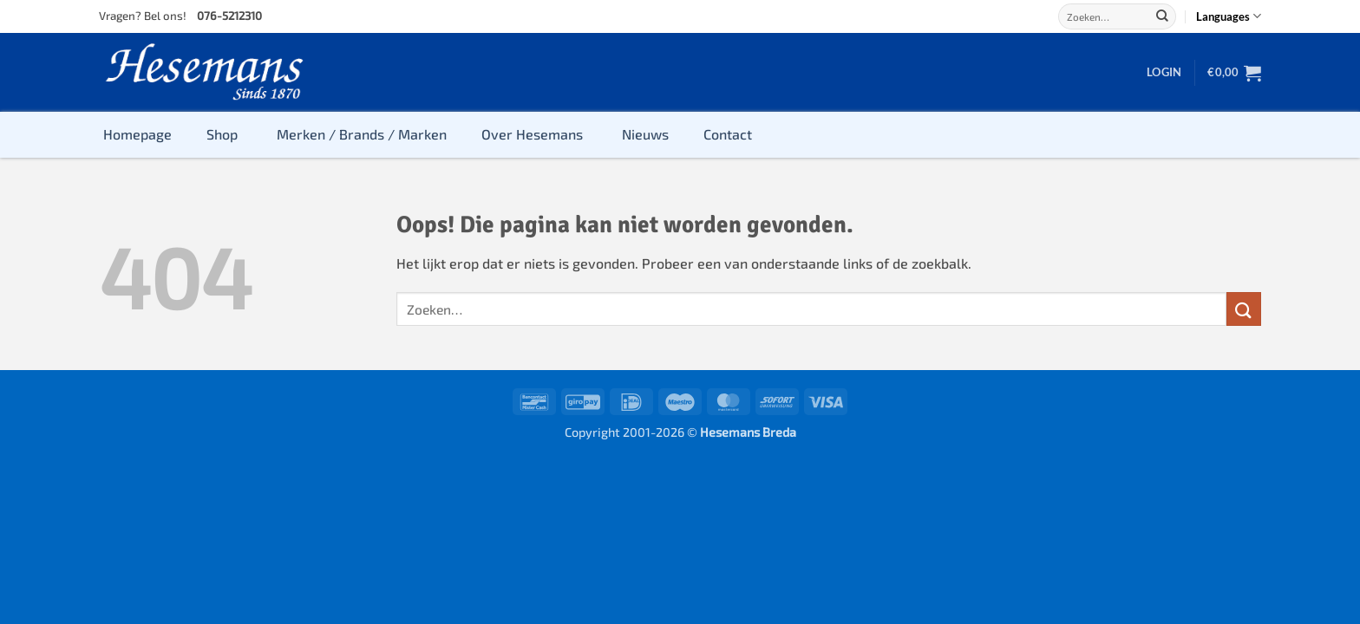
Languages (1228, 16)
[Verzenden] (1162, 16)
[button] (1164, 72)
